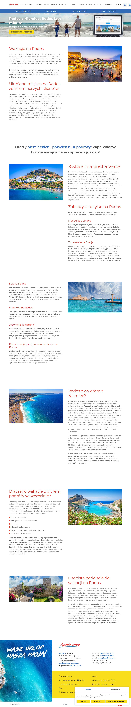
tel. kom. (103, 653)
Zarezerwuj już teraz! (21, 32)
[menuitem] (27, 4)
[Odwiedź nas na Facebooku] (125, 5)
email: (103, 658)
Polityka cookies (14, 704)
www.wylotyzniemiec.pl (101, 663)
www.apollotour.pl (99, 660)
